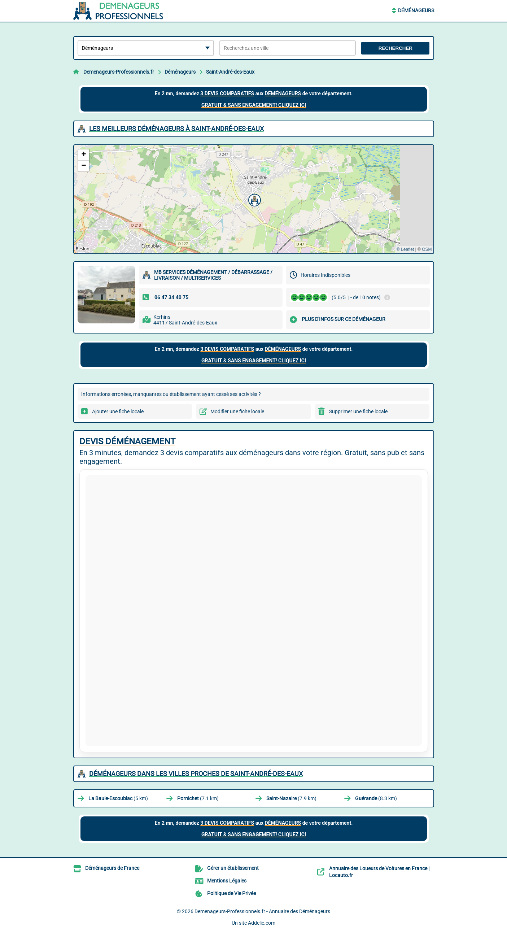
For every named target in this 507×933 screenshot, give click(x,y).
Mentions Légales (226, 881)
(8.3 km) (376, 798)
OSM (427, 249)
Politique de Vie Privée (231, 893)
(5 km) (118, 798)
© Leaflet (405, 249)
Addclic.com (261, 923)
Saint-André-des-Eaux (230, 72)
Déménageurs (416, 10)
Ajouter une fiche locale (118, 411)
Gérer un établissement (233, 868)
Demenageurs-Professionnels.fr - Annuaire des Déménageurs (262, 911)
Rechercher (395, 48)
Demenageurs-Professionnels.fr (118, 72)
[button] (253, 199)
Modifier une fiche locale (237, 411)
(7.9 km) (291, 798)
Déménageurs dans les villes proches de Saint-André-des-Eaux (196, 773)
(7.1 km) (198, 798)
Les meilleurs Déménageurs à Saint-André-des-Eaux (176, 128)
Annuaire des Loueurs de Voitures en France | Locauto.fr (379, 872)
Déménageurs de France (112, 868)
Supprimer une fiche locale (358, 411)
